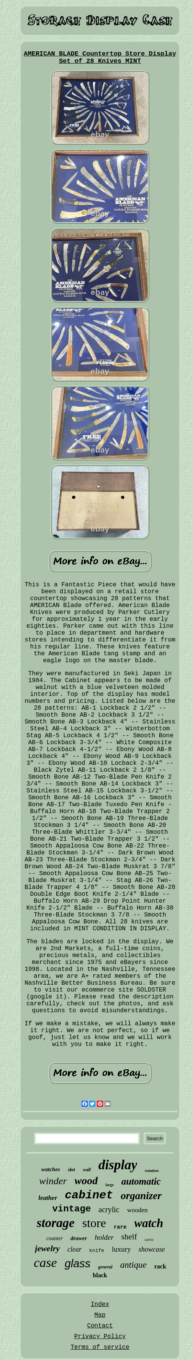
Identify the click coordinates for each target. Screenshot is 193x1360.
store (94, 1223)
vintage (71, 1209)
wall (87, 1169)
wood (86, 1181)
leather (47, 1197)
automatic (141, 1181)
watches (50, 1169)
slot (71, 1169)
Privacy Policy (100, 1336)
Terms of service (99, 1347)
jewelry (47, 1248)
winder (53, 1181)
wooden (137, 1210)
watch (149, 1223)
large (109, 1185)
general (105, 1267)
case (45, 1262)
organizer (141, 1195)
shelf (129, 1236)
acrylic (108, 1209)
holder (104, 1237)
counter (54, 1238)
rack (160, 1266)
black (100, 1275)
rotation (152, 1170)
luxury (121, 1249)
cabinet (89, 1195)
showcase (152, 1249)
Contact (100, 1325)
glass (78, 1263)
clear (74, 1249)
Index (100, 1304)
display (117, 1164)
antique (133, 1265)
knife (96, 1251)
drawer (78, 1238)
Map (100, 1315)
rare (120, 1227)
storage (56, 1223)
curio (149, 1239)
